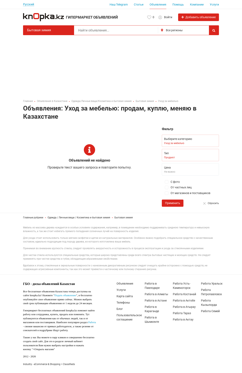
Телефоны (123, 302)
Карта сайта (125, 296)
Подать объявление (65, 295)
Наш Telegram (119, 4)
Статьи (138, 4)
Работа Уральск (212, 283)
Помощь (178, 4)
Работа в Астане (156, 300)
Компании (197, 4)
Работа (92, 322)
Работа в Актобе (184, 300)
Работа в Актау (183, 319)
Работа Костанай (184, 294)
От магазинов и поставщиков (186, 193)
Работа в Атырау (184, 306)
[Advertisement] (121, 65)
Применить (172, 203)
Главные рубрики (33, 217)
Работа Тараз (182, 313)
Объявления (158, 4)
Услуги (214, 4)
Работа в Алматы (156, 294)
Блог (120, 308)
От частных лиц (177, 187)
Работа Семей (210, 311)
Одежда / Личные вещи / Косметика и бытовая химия (79, 217)
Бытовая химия (123, 217)
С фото (171, 182)
